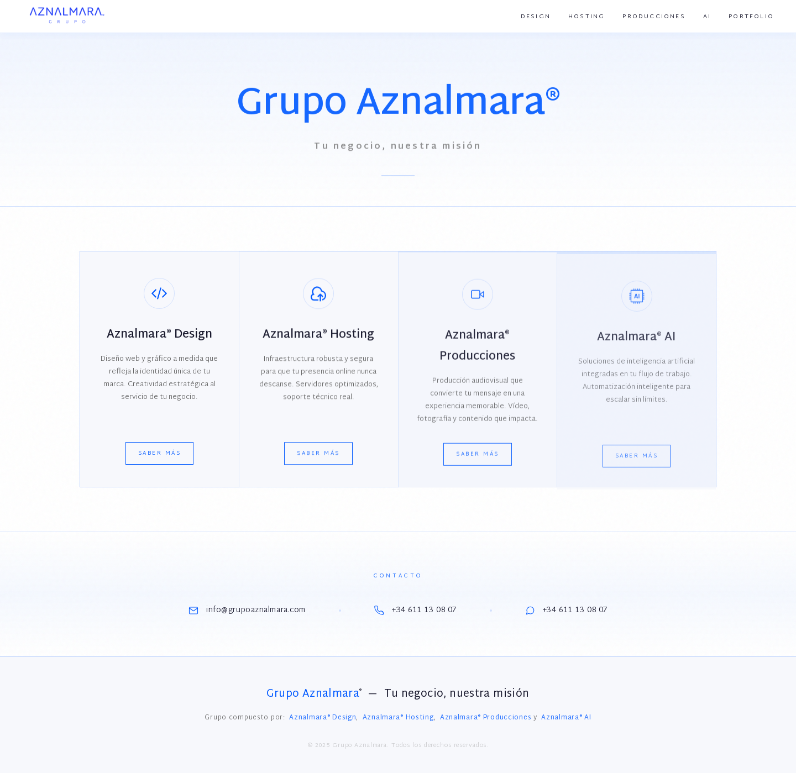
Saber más (159, 454)
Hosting (586, 16)
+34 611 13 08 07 (415, 610)
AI (707, 16)
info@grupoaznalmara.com (247, 610)
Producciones (653, 16)
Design (536, 16)
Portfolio (751, 16)
